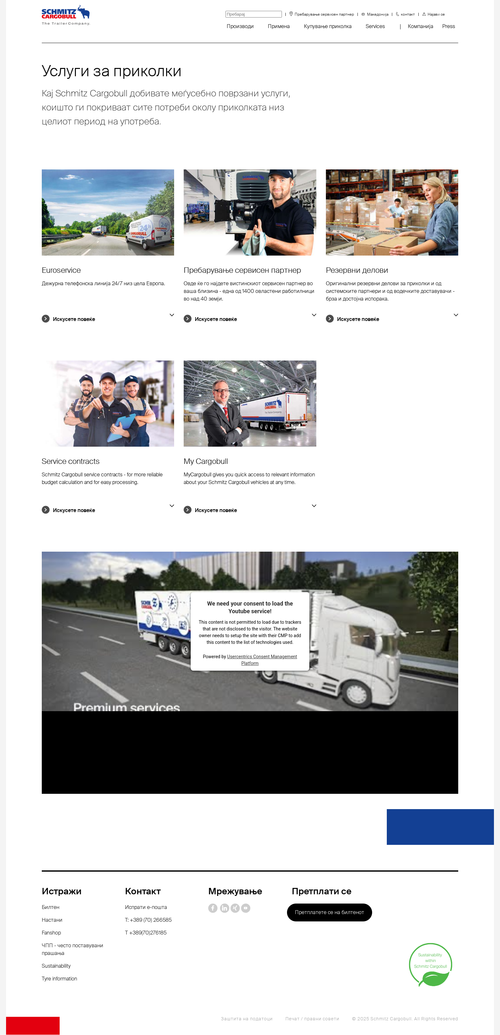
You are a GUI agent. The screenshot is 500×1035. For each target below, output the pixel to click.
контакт (408, 14)
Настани (52, 920)
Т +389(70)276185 (145, 933)
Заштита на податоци (247, 1019)
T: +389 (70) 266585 (148, 920)
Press (448, 26)
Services (375, 26)
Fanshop (51, 933)
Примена (279, 26)
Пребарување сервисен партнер (324, 14)
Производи (240, 26)
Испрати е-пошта (146, 907)
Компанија (420, 26)
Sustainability (56, 966)
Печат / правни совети (312, 1019)
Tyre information (59, 979)
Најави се (436, 14)
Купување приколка (328, 26)
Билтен (50, 907)
